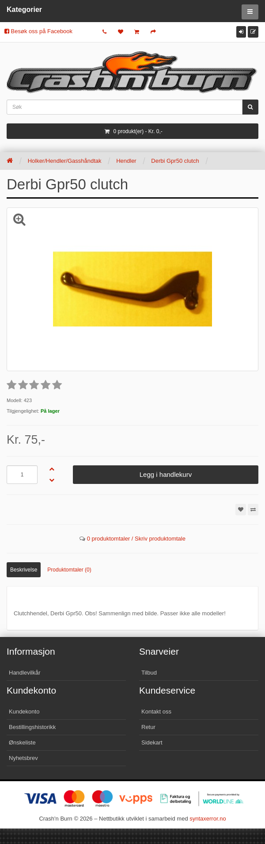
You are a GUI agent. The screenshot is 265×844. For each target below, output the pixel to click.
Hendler (126, 160)
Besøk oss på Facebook (38, 31)
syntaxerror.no (207, 818)
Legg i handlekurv (166, 474)
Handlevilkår (25, 672)
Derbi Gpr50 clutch (175, 160)
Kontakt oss (156, 711)
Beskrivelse (23, 570)
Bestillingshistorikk (32, 727)
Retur (148, 727)
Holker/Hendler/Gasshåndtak (65, 160)
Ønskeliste (22, 742)
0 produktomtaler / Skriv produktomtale (136, 538)
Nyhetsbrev (23, 758)
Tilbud (149, 672)
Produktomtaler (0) (69, 570)
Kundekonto (24, 711)
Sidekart (152, 742)
